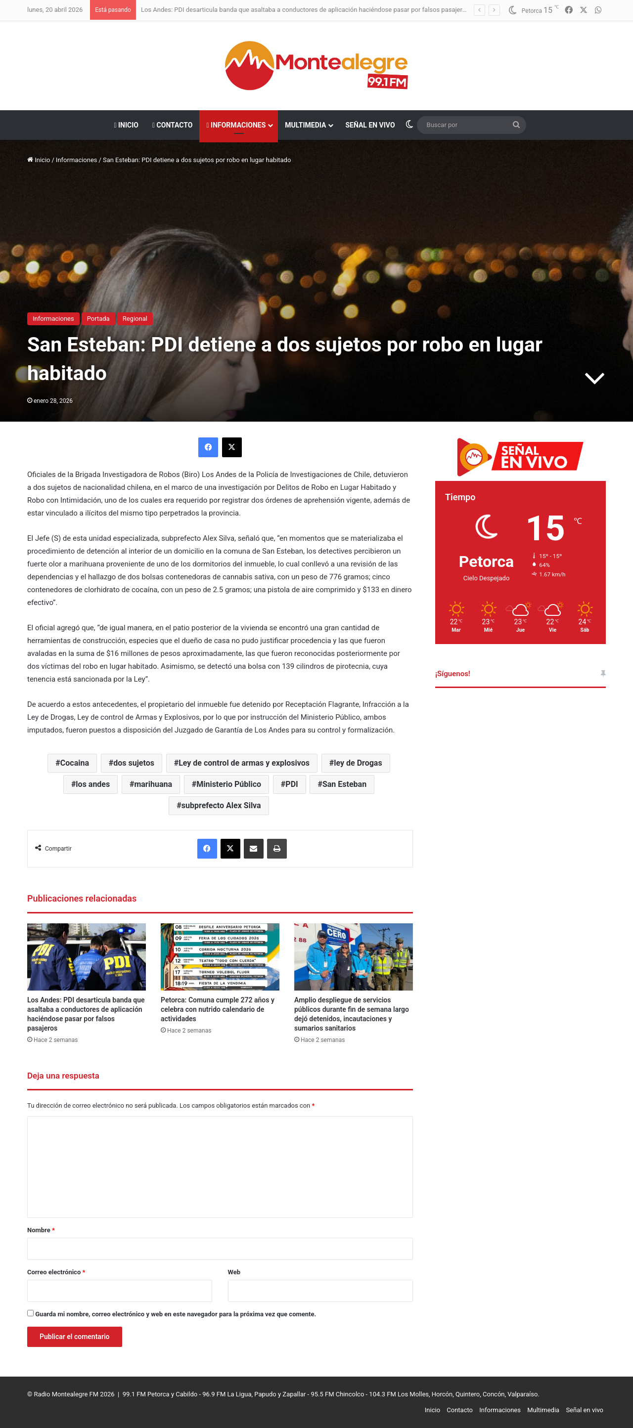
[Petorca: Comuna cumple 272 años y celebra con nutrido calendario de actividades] (220, 956)
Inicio (126, 125)
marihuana (153, 784)
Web (234, 1272)
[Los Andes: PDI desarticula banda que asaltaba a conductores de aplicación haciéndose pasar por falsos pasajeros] (86, 956)
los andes (93, 784)
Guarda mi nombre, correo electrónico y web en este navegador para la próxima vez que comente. (175, 1314)
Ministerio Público (228, 784)
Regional (135, 318)
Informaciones (236, 125)
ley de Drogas (358, 763)
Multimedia (305, 125)
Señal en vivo (370, 125)
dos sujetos (133, 763)
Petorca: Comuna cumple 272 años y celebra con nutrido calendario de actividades (217, 1009)
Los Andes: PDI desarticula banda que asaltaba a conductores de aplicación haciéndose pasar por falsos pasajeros (305, 9)
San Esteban (344, 784)
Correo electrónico (56, 1272)
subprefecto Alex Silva (221, 805)
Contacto (172, 125)
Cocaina (74, 763)
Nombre (41, 1230)
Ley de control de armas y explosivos (244, 763)
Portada (98, 318)
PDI (291, 784)
